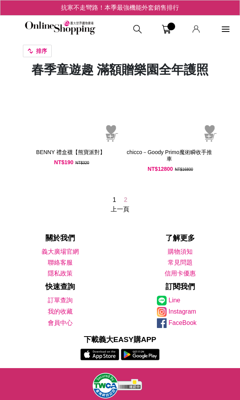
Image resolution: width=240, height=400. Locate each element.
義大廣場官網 (60, 251)
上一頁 (120, 209)
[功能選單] (225, 29)
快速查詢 (60, 286)
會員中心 (60, 322)
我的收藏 (60, 311)
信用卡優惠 (180, 273)
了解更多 (180, 238)
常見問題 (180, 262)
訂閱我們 (180, 286)
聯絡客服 (60, 262)
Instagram (182, 311)
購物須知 (180, 251)
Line (174, 300)
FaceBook (183, 322)
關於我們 (60, 238)
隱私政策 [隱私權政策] (60, 273)
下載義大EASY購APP (120, 339)
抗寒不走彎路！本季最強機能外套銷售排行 (120, 7)
